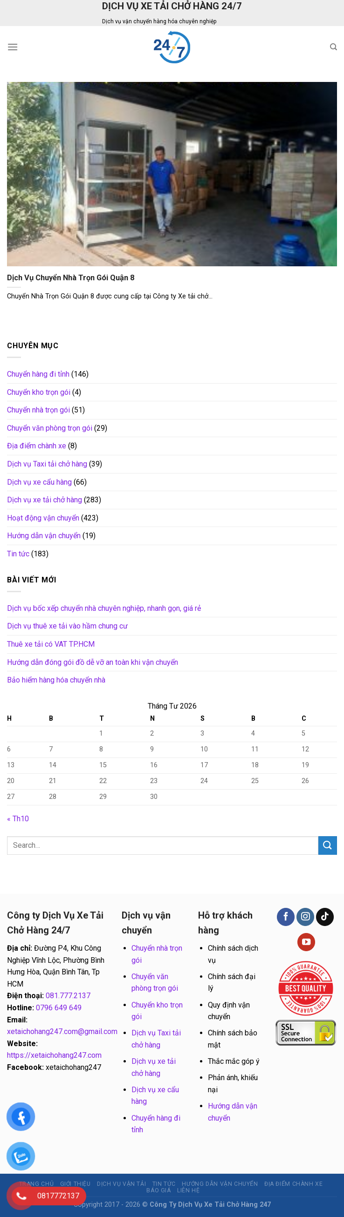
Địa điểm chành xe (36, 445)
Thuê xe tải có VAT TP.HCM (51, 644)
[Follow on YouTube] (306, 942)
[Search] (333, 47)
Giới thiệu (75, 1184)
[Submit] (327, 845)
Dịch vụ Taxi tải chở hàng (47, 464)
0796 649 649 (59, 1007)
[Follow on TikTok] (325, 917)
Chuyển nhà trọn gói (38, 410)
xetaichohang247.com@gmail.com (62, 1031)
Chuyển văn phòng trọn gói (49, 428)
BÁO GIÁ (158, 1190)
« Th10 (18, 818)
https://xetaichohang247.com (54, 1055)
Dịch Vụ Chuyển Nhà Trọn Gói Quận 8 (71, 277)
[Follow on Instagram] (305, 917)
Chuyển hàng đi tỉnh (38, 374)
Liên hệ (188, 1190)
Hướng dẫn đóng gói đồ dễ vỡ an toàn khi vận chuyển (92, 662)
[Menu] (12, 46)
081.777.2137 (68, 995)
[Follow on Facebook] (286, 917)
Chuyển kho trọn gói (38, 392)
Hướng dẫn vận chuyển (44, 535)
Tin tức (18, 553)
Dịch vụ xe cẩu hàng (39, 482)
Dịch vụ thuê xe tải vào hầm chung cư (67, 626)
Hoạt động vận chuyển (43, 518)
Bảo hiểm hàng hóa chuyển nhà (56, 680)
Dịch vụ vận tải (121, 1184)
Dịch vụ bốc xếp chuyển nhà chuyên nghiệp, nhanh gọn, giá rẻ (104, 608)
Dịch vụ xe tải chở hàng (44, 499)
